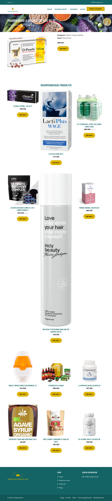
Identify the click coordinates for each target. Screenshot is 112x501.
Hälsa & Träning (71, 35)
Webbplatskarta (98, 498)
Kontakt (68, 498)
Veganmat (74, 9)
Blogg (82, 9)
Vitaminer (80, 35)
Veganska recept (61, 9)
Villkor (74, 498)
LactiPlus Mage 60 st (56, 154)
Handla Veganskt (95, 9)
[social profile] (14, 2)
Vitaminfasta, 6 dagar (56, 385)
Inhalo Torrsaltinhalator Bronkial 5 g (23, 385)
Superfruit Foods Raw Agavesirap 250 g (23, 439)
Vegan (49, 9)
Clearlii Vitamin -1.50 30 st (22, 106)
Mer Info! (63, 48)
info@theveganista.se (97, 2)
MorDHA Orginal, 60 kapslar (89, 208)
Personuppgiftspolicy (85, 498)
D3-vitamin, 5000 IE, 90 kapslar (89, 439)
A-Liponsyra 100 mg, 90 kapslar (89, 385)
